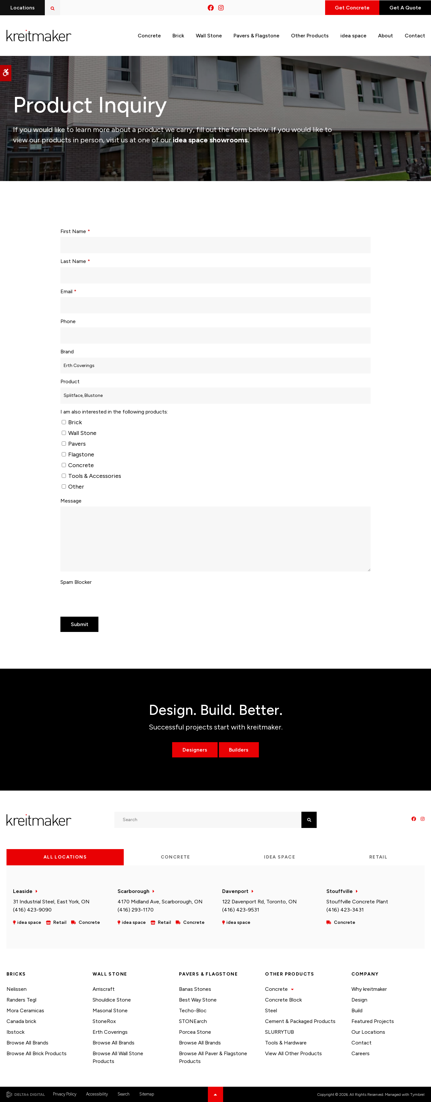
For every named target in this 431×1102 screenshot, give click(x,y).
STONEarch (193, 1021)
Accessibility (97, 1094)
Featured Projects (372, 1021)
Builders (239, 750)
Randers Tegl (21, 1000)
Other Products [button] (310, 35)
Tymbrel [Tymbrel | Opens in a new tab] (417, 1094)
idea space (353, 35)
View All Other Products (293, 1053)
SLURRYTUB (279, 1032)
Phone (68, 321)
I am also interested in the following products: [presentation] (114, 412)
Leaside (22, 891)
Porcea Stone (195, 1032)
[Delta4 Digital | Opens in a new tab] (25, 1094)
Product (70, 381)
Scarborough (133, 891)
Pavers (74, 443)
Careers (360, 1053)
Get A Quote (405, 8)
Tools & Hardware (286, 1043)
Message (71, 501)
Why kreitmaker (369, 989)
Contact (361, 1043)
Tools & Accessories (91, 475)
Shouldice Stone (112, 1000)
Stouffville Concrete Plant (357, 902)
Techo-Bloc (193, 1010)
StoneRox (104, 1021)
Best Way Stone (198, 1000)
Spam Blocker (76, 582)
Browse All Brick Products (36, 1053)
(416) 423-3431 (345, 910)
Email (68, 291)
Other (73, 486)
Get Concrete (350, 8)
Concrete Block (283, 1000)
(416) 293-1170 (136, 910)
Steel (271, 1010)
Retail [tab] (378, 857)
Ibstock (15, 1032)
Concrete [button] (149, 35)
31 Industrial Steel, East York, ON (51, 902)
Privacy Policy (64, 1094)
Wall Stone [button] (209, 35)
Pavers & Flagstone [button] (256, 35)
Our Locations (368, 1032)
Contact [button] (415, 35)
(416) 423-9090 (32, 910)
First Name (75, 231)
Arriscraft (104, 989)
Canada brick (21, 1021)
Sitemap (146, 1094)
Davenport (235, 891)
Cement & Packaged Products (300, 1021)
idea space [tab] (279, 857)
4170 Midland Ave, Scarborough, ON (160, 902)
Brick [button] (178, 35)
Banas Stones (195, 989)
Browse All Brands (27, 1043)
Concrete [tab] (175, 857)
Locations (22, 8)
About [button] (385, 35)
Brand (67, 351)
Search (124, 1094)
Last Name (75, 261)
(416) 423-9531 (240, 910)
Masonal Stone (110, 1010)
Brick (72, 422)
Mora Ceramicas (25, 1010)
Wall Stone (79, 433)
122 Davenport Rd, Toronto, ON (259, 902)
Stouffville (339, 891)
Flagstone (78, 454)
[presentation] (109, 600)
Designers (195, 750)
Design (359, 1000)
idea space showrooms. (210, 140)
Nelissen (16, 989)
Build (356, 1010)
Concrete (78, 465)
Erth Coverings (110, 1032)
